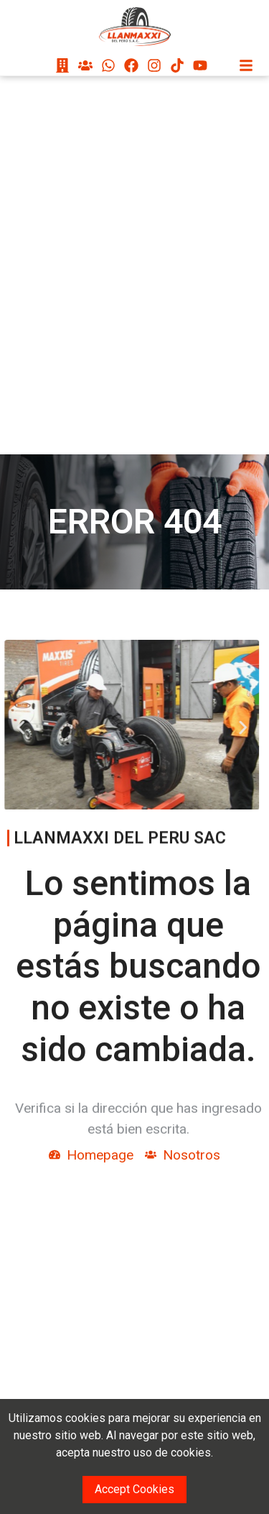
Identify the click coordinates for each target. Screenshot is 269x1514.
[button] (12, 727)
